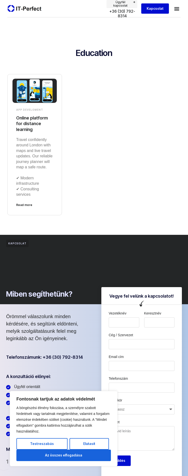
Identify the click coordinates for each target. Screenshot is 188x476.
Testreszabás (42, 444)
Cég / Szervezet (121, 335)
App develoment (29, 109)
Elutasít (89, 444)
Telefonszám (118, 378)
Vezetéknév (117, 313)
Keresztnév (152, 313)
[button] (177, 9)
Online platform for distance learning (32, 123)
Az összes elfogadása (63, 455)
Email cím (116, 357)
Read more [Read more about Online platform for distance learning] (24, 205)
